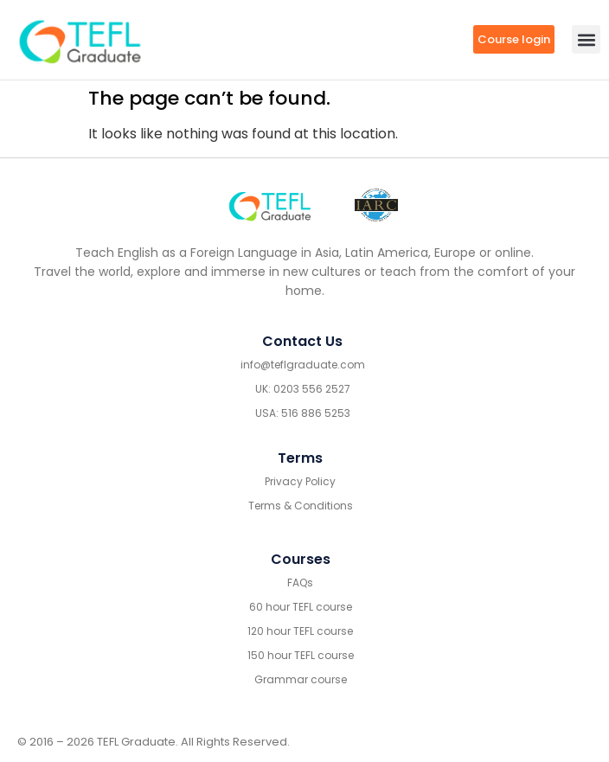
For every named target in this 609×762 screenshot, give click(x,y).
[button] (586, 39)
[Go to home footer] (270, 205)
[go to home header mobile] (80, 40)
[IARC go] (376, 205)
